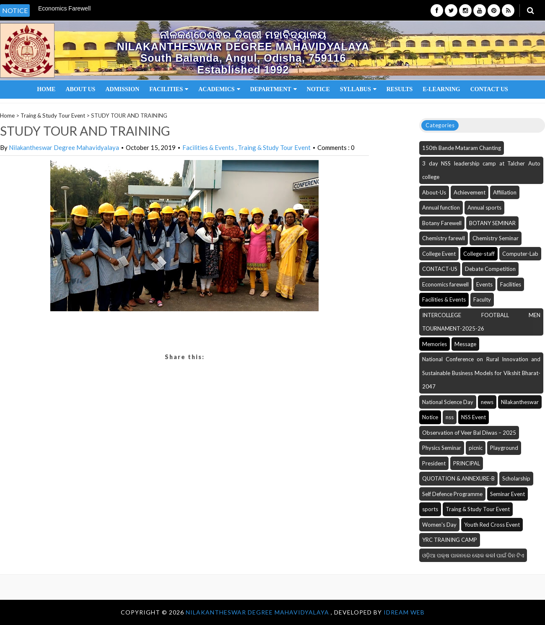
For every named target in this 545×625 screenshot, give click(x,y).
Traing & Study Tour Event (53, 115)
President (434, 463)
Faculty (482, 299)
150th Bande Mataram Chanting (461, 147)
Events (484, 284)
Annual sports (484, 207)
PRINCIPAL (466, 463)
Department (273, 89)
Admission (122, 89)
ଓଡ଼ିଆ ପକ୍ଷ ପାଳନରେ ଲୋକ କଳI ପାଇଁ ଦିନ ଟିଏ (473, 555)
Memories (434, 344)
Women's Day (439, 524)
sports (430, 509)
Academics (219, 89)
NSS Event (473, 417)
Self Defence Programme (452, 494)
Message (465, 344)
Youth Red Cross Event (492, 524)
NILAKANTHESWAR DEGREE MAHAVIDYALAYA (258, 612)
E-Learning (441, 89)
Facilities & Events (208, 147)
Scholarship (516, 478)
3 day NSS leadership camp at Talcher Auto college (481, 170)
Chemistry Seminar (495, 238)
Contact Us (489, 89)
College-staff (479, 253)
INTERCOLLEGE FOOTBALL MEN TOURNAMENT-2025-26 (481, 322)
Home (46, 89)
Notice (318, 89)
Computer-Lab (520, 253)
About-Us (434, 192)
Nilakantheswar (520, 402)
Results (400, 89)
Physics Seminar (441, 447)
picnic (476, 447)
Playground (504, 447)
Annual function (441, 207)
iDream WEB (404, 612)
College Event (439, 253)
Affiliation (504, 192)
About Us (80, 89)
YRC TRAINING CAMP (449, 539)
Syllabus (358, 89)
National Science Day (447, 402)
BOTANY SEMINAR (492, 223)
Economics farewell (445, 284)
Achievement (469, 192)
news (487, 402)
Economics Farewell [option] (64, 8)
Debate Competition (490, 268)
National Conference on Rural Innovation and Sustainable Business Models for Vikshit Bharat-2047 (481, 373)
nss (450, 417)
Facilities (168, 89)
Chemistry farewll (443, 238)
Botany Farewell (442, 223)
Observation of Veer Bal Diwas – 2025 (469, 432)
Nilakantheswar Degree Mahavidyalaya (64, 147)
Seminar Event (507, 494)
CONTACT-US (439, 268)
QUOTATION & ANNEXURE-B (458, 478)
